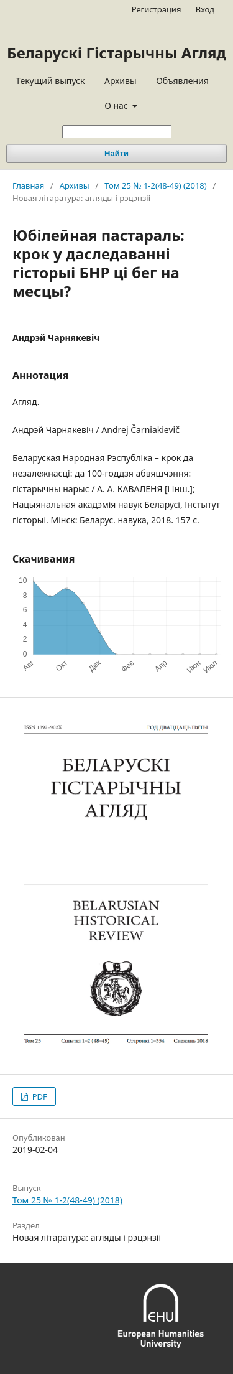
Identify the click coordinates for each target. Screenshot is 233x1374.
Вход (205, 9)
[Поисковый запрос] (116, 131)
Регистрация (156, 9)
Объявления (182, 80)
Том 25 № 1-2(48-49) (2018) (155, 185)
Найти (116, 153)
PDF (38, 1096)
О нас (117, 105)
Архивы (120, 80)
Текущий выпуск (50, 80)
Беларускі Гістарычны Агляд (116, 52)
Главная (28, 185)
